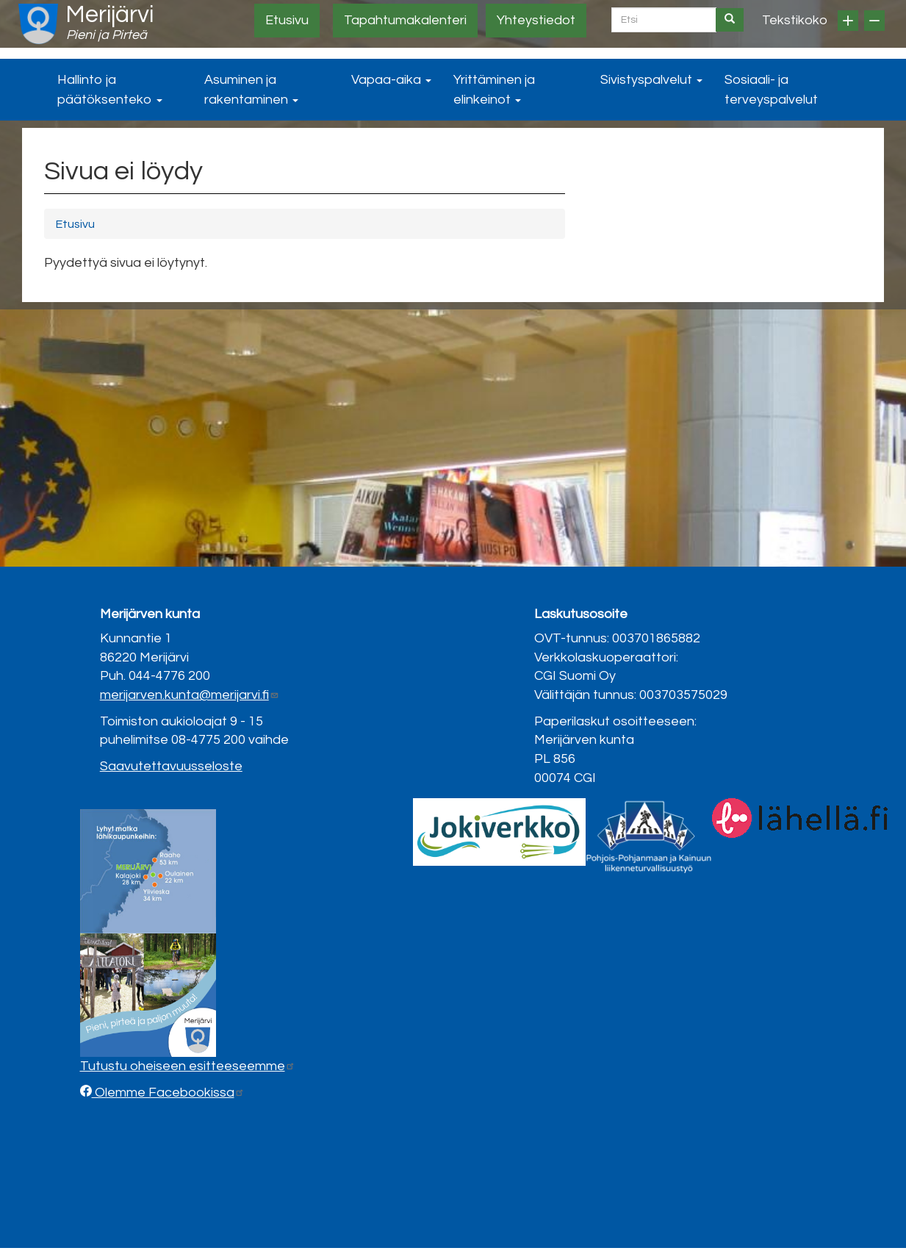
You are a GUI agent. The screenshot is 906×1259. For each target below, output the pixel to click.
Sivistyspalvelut (651, 80)
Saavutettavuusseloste (171, 766)
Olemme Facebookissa (168, 1093)
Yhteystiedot (536, 20)
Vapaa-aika (391, 80)
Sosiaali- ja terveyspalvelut (771, 90)
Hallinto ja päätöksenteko (109, 90)
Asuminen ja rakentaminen (251, 90)
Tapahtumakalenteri (405, 20)
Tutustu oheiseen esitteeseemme (187, 1066)
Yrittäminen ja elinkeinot (494, 90)
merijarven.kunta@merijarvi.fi (189, 695)
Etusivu (287, 20)
